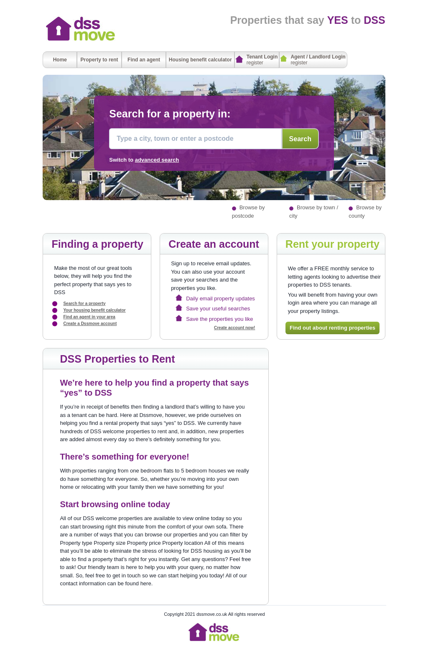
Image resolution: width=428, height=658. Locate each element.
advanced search (157, 160)
